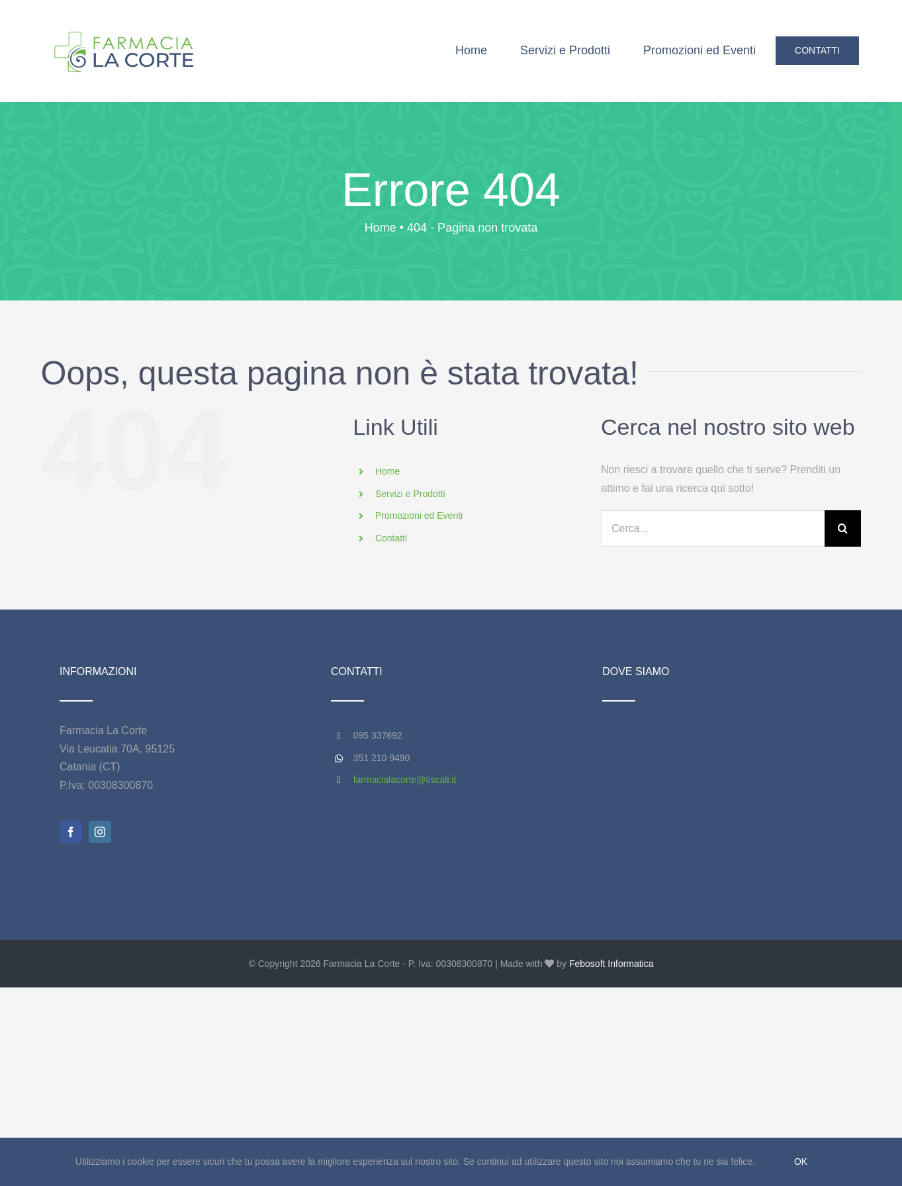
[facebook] (71, 832)
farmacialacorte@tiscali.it (405, 779)
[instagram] (100, 832)
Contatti (391, 538)
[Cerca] (843, 528)
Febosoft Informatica (611, 963)
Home (387, 471)
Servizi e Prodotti (410, 493)
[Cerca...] (713, 528)
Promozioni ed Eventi (419, 515)
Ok (800, 1161)
